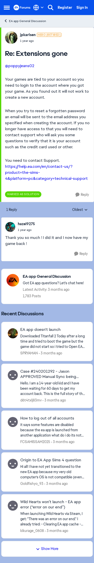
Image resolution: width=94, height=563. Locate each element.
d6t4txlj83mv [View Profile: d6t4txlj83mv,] (31, 400)
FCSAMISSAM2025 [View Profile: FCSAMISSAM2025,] (35, 442)
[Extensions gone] (40, 41)
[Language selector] (38, 8)
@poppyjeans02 (19, 65)
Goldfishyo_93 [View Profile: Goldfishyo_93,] (31, 483)
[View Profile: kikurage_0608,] (13, 506)
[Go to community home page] (22, 7)
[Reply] (82, 194)
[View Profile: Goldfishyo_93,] (13, 464)
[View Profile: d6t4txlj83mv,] (13, 375)
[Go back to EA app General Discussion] (53, 276)
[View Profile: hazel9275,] (10, 227)
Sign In (82, 7)
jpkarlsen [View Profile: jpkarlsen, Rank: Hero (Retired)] (28, 35)
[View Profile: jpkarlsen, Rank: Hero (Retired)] (11, 37)
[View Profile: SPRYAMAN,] (13, 333)
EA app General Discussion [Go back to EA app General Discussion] (25, 21)
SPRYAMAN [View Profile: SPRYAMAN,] (29, 353)
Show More (47, 548)
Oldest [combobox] (80, 209)
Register (65, 7)
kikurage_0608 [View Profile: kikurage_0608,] (32, 530)
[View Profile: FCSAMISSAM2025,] (13, 422)
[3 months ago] (50, 353)
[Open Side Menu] (6, 7)
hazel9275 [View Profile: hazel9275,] (26, 224)
